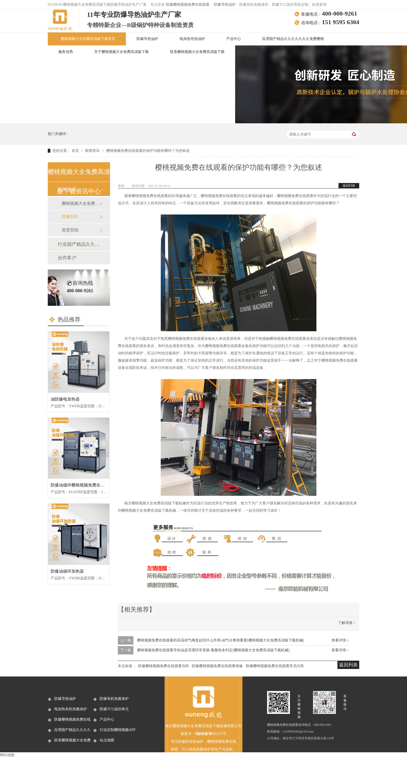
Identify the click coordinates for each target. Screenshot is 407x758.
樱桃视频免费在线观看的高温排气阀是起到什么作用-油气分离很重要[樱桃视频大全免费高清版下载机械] (220, 640)
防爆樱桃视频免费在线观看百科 (163, 666)
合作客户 (67, 257)
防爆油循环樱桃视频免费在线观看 (82, 485)
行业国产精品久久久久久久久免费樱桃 (79, 244)
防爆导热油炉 (225, 4)
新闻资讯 (93, 151)
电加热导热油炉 (192, 39)
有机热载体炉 (200, 749)
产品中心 (233, 39)
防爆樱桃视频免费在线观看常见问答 (275, 666)
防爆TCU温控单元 (114, 709)
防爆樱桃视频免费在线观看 (187, 4)
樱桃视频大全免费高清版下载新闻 (81, 203)
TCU (185, 749)
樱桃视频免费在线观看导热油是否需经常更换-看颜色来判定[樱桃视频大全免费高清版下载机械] (213, 650)
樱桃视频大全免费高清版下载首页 (88, 39)
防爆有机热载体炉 (114, 699)
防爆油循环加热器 (67, 571)
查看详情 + (340, 640)
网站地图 (7, 755)
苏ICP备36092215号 (210, 734)
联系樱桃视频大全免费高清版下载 (197, 52)
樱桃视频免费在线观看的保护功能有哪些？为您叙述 (148, 151)
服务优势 (65, 52)
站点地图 (107, 740)
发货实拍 (70, 230)
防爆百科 (70, 216)
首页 (76, 151)
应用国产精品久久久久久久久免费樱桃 (293, 39)
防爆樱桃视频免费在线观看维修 (217, 666)
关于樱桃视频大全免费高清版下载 (121, 52)
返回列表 (349, 185)
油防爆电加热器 (65, 399)
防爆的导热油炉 (191, 741)
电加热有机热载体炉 (70, 709)
